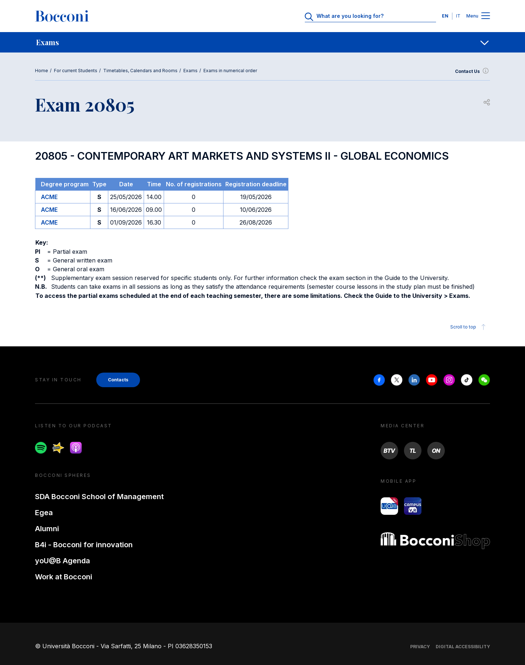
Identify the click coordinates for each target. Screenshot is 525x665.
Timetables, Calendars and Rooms (140, 70)
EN (445, 16)
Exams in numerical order (230, 70)
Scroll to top (469, 327)
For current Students (75, 70)
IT (458, 16)
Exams (190, 70)
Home (41, 70)
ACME (49, 197)
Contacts (118, 379)
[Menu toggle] (485, 16)
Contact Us (472, 71)
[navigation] (262, 42)
